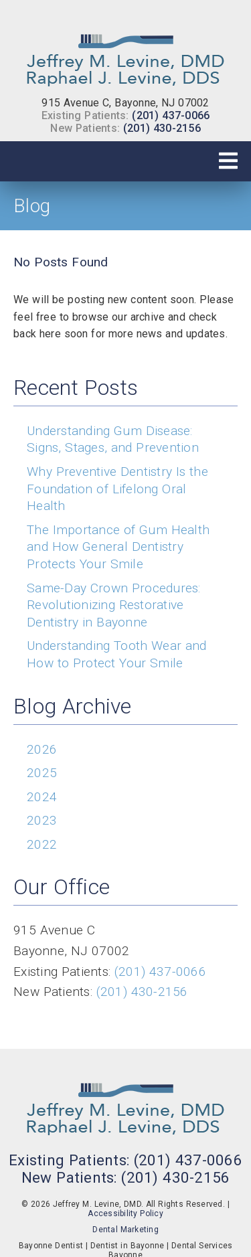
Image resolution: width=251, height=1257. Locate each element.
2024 (42, 797)
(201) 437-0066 (171, 115)
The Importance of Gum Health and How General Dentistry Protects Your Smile (118, 547)
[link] (125, 56)
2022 (42, 844)
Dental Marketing (125, 1229)
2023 (42, 820)
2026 (42, 749)
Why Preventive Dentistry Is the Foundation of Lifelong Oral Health (117, 488)
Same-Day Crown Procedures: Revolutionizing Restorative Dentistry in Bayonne (114, 605)
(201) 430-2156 (162, 128)
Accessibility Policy (125, 1213)
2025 (42, 772)
